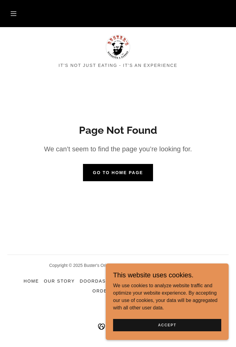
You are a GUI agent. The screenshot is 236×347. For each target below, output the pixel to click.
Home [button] (31, 281)
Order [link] (101, 290)
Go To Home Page (118, 172)
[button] (13, 13)
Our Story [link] (59, 281)
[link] (118, 47)
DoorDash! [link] (96, 281)
